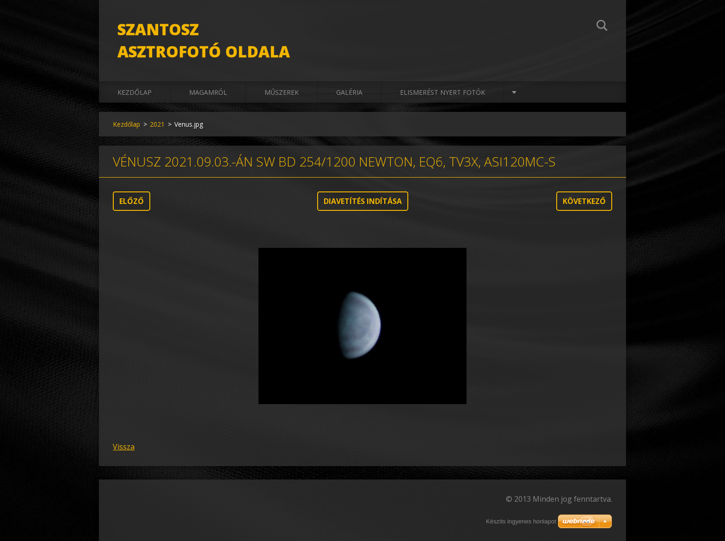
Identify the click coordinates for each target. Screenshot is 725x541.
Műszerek (281, 92)
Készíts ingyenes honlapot (521, 521)
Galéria (349, 92)
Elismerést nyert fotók (442, 92)
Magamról (208, 92)
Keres (602, 26)
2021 (157, 124)
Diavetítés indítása (363, 201)
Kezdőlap (134, 92)
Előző (131, 201)
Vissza (124, 447)
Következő (584, 201)
